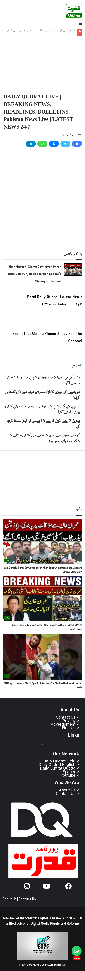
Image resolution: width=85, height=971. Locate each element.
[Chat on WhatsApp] (77, 951)
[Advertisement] (42, 62)
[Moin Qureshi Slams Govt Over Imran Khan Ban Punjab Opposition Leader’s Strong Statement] (73, 269)
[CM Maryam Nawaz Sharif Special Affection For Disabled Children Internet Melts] (42, 657)
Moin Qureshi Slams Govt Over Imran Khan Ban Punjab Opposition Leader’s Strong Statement (34, 274)
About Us (9, 899)
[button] (42, 743)
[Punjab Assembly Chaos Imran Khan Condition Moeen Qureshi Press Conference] (42, 598)
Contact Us (27, 899)
